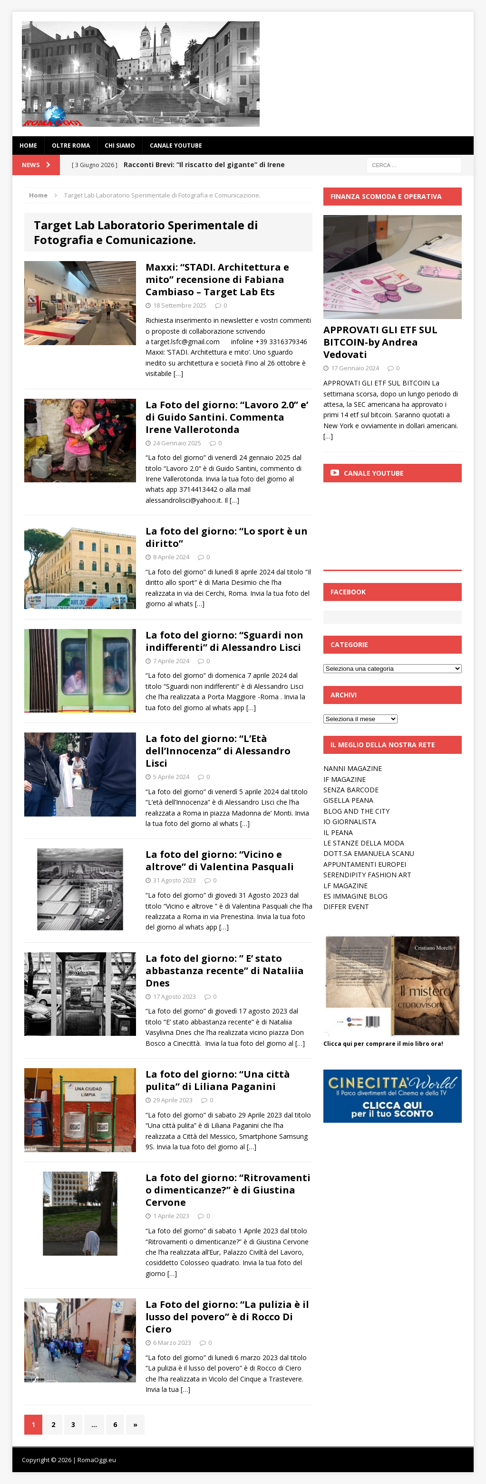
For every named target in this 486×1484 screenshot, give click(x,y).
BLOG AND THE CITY (356, 811)
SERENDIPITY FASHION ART (367, 874)
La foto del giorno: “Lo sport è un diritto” (227, 537)
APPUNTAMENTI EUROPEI (364, 864)
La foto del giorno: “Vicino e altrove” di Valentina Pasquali (220, 860)
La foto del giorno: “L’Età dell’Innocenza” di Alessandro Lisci (218, 751)
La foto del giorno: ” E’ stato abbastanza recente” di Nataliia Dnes (225, 970)
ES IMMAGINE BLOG (355, 896)
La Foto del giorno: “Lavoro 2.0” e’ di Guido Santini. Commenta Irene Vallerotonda (227, 417)
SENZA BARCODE (351, 789)
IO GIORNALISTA (349, 821)
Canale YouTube (176, 145)
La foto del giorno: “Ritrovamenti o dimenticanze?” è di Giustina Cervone (228, 1190)
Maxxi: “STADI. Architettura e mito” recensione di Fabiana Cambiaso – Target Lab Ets (217, 279)
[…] (178, 373)
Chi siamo (120, 145)
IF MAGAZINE (344, 779)
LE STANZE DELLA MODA (363, 842)
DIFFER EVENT (346, 906)
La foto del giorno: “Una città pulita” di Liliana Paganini (218, 1080)
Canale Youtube (374, 473)
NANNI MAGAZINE (352, 768)
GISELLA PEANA (348, 800)
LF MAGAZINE (345, 885)
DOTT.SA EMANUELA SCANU (368, 853)
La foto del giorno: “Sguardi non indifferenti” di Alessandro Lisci (224, 641)
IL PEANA (338, 832)
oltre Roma (71, 145)
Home (28, 145)
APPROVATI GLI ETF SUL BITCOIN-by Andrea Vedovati (380, 342)
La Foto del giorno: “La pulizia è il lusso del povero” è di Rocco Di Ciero (227, 1316)
